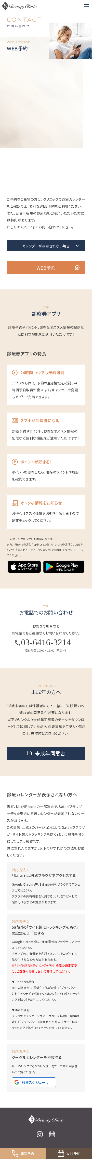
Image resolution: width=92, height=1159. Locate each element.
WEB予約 (58, 267)
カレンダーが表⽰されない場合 (51, 245)
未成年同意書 (46, 753)
